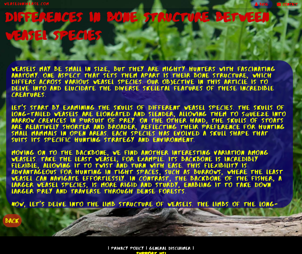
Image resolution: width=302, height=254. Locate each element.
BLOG (261, 4)
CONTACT (287, 4)
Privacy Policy (127, 248)
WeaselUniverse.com (26, 3)
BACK (12, 220)
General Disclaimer (170, 248)
